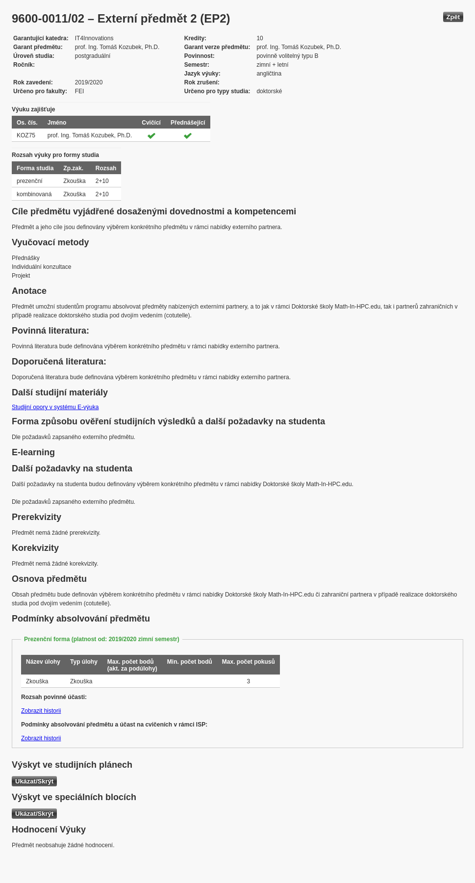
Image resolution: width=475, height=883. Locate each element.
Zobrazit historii (41, 710)
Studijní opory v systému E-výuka (55, 407)
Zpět (453, 17)
